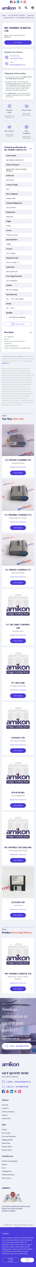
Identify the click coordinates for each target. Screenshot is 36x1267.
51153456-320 (18, 902)
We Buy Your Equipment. (10, 1161)
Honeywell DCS (9, 17)
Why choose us (6, 1178)
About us (4, 1115)
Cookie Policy (6, 1118)
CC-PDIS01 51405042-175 (18, 569)
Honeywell (30, 15)
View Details (18, 473)
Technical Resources (8, 1174)
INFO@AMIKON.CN (22, 1082)
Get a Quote (18, 42)
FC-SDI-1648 (18, 683)
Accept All (27, 1260)
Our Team (5, 1105)
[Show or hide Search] (26, 8)
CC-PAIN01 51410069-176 (18, 460)
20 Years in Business (8, 1111)
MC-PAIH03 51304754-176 (18, 973)
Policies (4, 1129)
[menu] (19, 8)
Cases (3, 1168)
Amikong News (7, 1171)
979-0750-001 (18, 792)
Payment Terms (6, 1150)
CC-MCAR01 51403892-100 (18, 626)
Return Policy (6, 1143)
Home (4, 15)
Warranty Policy (7, 1146)
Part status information (9, 1136)
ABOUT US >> (6, 363)
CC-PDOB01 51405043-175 (18, 515)
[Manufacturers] (32, 7)
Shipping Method (7, 1140)
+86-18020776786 (21, 1087)
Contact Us (5, 1108)
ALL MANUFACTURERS (16, 15)
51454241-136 (18, 737)
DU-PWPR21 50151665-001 (18, 847)
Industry (4, 1164)
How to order (6, 1133)
